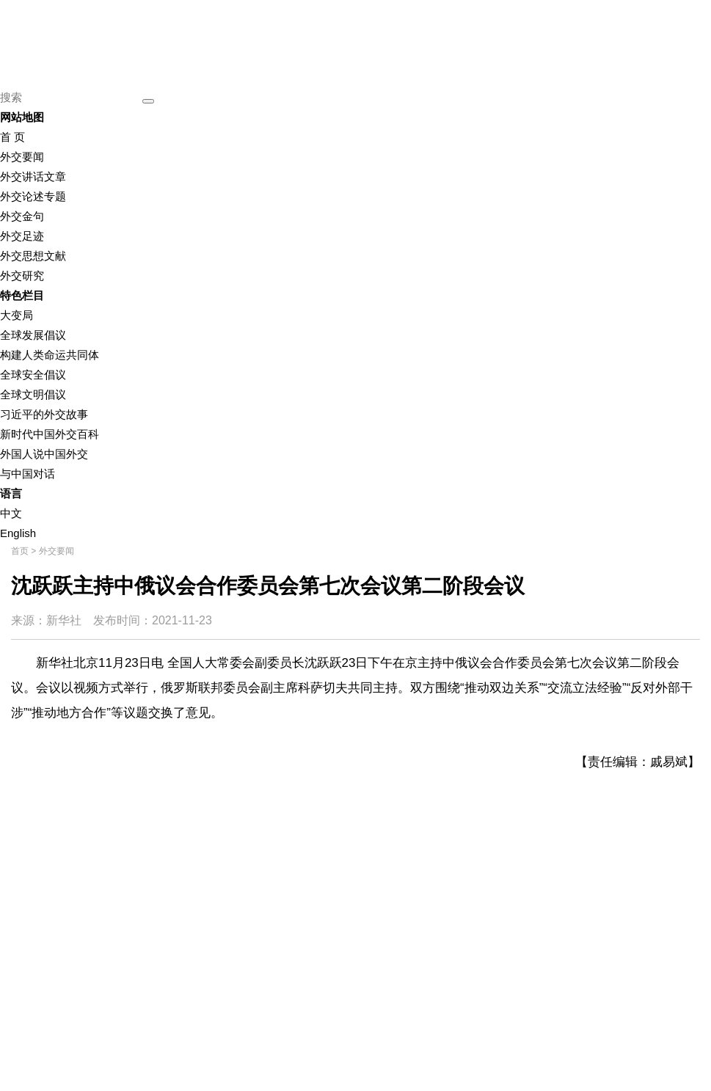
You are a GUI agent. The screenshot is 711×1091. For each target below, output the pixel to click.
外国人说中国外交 (44, 454)
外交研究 (22, 275)
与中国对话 (27, 473)
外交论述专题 (33, 196)
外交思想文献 (33, 255)
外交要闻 (22, 156)
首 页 (12, 137)
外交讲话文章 (33, 176)
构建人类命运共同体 (49, 355)
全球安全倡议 (33, 374)
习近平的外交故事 (44, 414)
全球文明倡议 (33, 394)
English (18, 533)
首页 (20, 551)
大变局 (16, 315)
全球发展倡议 (33, 335)
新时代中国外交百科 (49, 434)
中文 (11, 513)
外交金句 (22, 216)
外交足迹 (22, 236)
